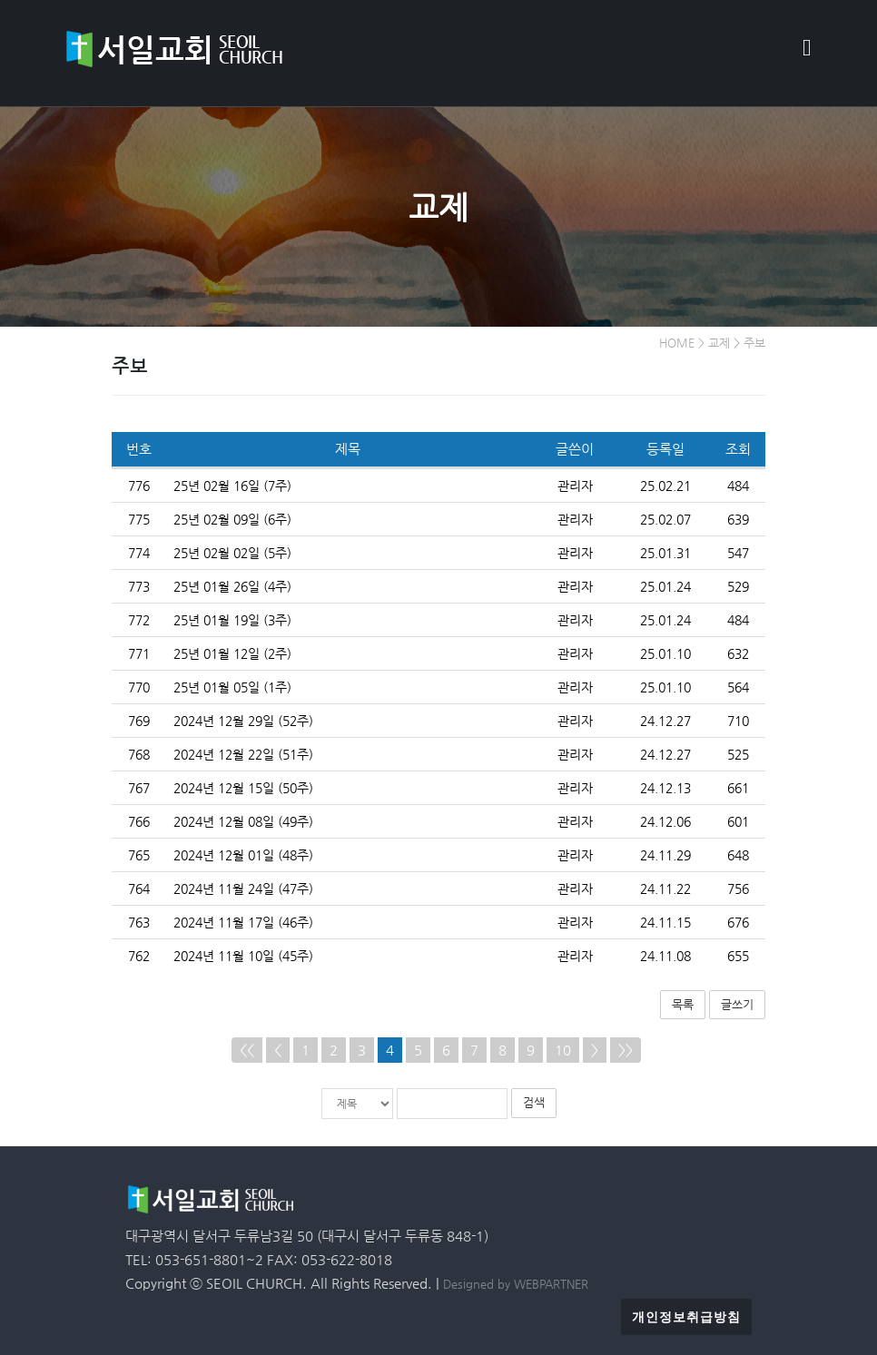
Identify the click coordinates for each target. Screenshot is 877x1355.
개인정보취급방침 (686, 1316)
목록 (683, 1003)
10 (563, 1049)
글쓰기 (737, 1003)
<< (247, 1049)
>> (625, 1049)
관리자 (575, 484)
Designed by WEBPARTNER (515, 1283)
